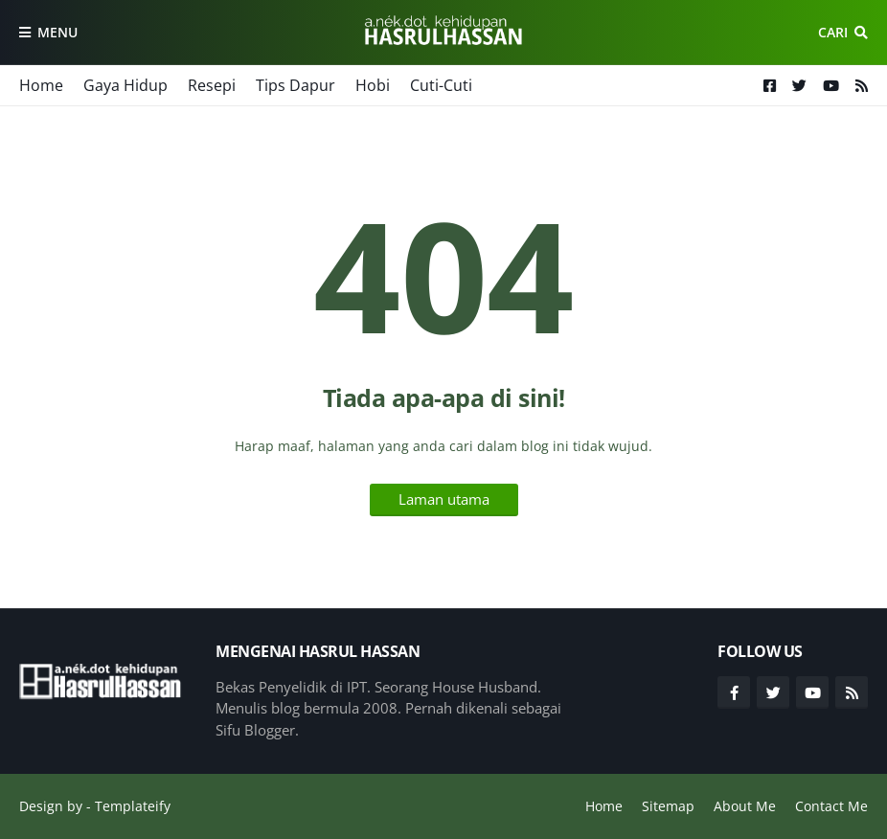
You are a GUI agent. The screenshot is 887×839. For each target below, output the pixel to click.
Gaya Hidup (125, 85)
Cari (833, 32)
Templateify (133, 806)
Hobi (372, 85)
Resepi (212, 85)
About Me (745, 806)
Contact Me (831, 806)
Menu (57, 32)
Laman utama (443, 499)
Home (41, 85)
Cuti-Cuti (441, 85)
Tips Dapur (295, 85)
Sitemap (668, 806)
